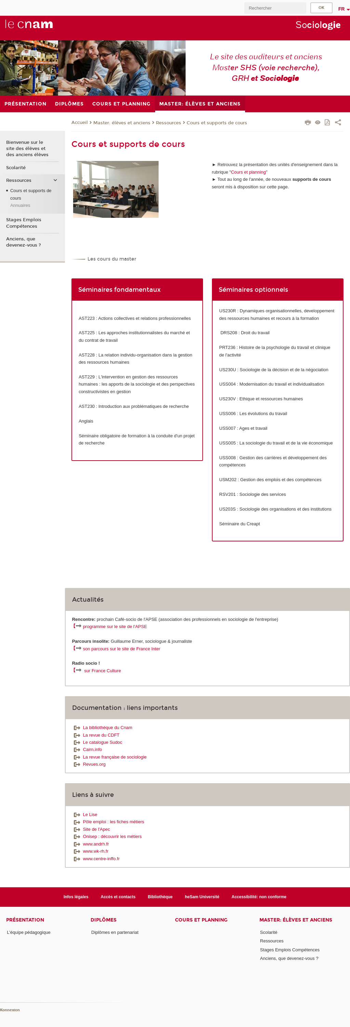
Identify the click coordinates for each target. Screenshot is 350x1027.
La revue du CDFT (96, 735)
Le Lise (84, 814)
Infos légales (76, 896)
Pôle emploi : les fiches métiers (108, 821)
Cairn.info (87, 749)
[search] (275, 8)
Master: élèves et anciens (121, 123)
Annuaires (20, 205)
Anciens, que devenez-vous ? (23, 242)
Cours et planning (248, 172)
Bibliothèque (160, 896)
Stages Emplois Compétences (23, 223)
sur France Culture (102, 670)
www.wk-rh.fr (90, 851)
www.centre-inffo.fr (96, 858)
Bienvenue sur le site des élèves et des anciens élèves (27, 149)
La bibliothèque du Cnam (102, 727)
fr (341, 9)
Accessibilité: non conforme (259, 896)
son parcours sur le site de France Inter (121, 648)
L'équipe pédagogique (29, 932)
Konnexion (10, 1010)
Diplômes (104, 920)
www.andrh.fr (90, 844)
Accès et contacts (118, 896)
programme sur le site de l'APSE (115, 626)
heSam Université (202, 896)
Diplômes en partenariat (114, 932)
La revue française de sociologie (109, 757)
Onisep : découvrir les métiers (107, 836)
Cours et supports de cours (217, 123)
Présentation (25, 920)
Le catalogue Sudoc (97, 742)
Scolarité (16, 168)
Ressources (168, 123)
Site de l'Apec (91, 829)
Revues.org (89, 764)
